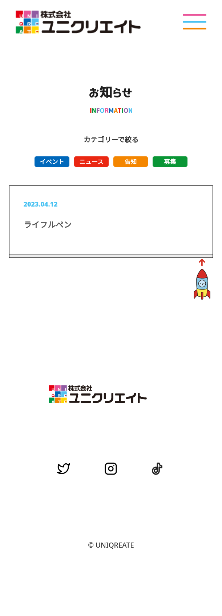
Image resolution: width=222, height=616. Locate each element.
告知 (131, 161)
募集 (170, 161)
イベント (52, 161)
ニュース (91, 161)
